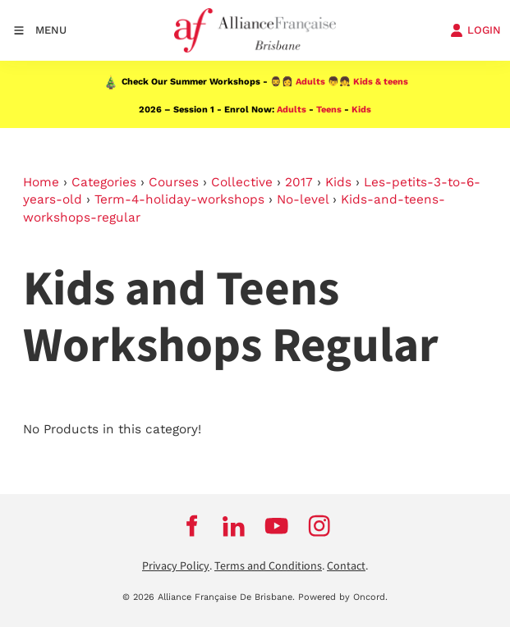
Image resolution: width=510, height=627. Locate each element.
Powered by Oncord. (343, 597)
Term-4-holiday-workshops (179, 199)
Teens (329, 109)
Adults (310, 81)
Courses (174, 182)
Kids (361, 109)
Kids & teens (380, 81)
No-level (303, 199)
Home (41, 182)
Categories (103, 182)
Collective (242, 182)
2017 (299, 182)
